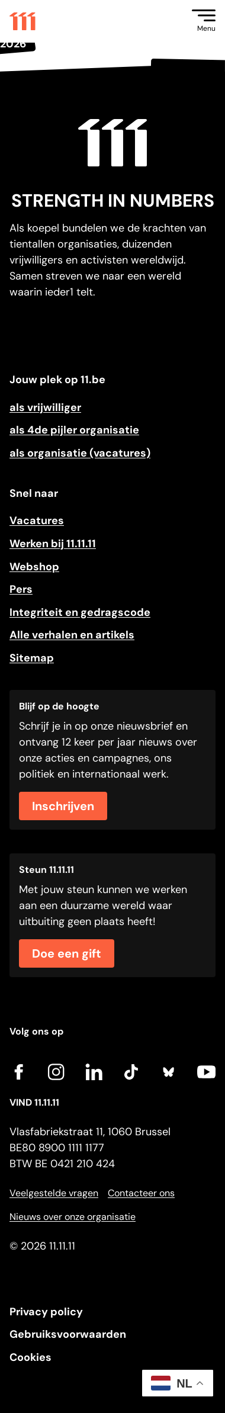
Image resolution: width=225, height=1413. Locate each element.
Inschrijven (63, 806)
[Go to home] (22, 21)
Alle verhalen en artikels (71, 635)
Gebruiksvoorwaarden (67, 1334)
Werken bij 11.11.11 (52, 544)
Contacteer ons (141, 1193)
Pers (21, 589)
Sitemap (31, 658)
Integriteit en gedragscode (79, 612)
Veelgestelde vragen (53, 1193)
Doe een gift (66, 953)
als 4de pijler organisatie (74, 430)
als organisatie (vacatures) (79, 453)
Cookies (30, 1357)
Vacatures (36, 520)
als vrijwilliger (45, 407)
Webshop (34, 567)
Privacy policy (46, 1312)
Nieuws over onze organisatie (72, 1216)
